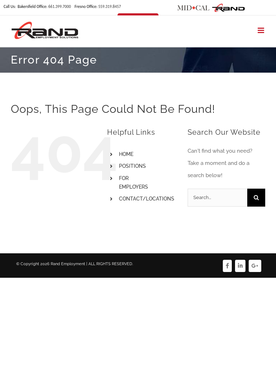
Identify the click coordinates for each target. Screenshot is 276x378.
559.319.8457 (109, 6)
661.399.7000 (59, 6)
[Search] (256, 198)
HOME (126, 154)
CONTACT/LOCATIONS (146, 199)
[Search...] (217, 198)
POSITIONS (132, 166)
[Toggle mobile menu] (261, 30)
